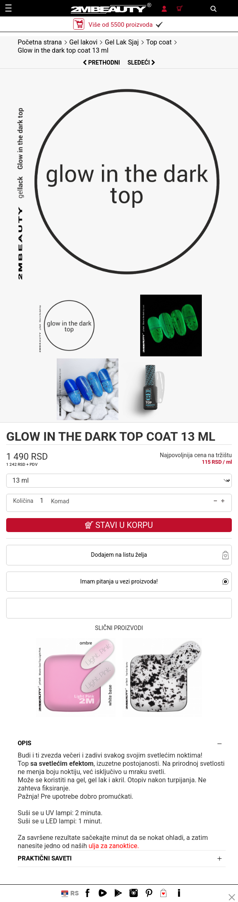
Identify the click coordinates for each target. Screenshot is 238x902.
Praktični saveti (45, 858)
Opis (24, 743)
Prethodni (102, 62)
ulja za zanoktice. (114, 846)
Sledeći (141, 62)
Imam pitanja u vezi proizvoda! (119, 581)
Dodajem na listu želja (119, 554)
